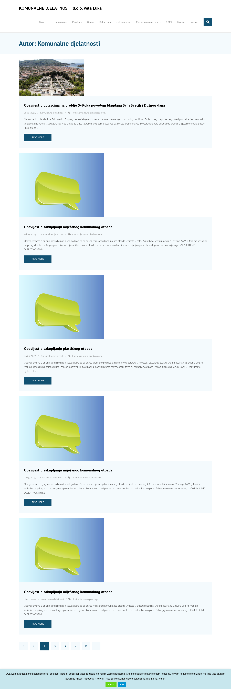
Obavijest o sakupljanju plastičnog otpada (58, 349)
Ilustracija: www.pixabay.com (87, 235)
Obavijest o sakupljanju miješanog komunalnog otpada (68, 228)
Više (122, 684)
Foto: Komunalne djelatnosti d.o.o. (89, 114)
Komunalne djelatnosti (51, 114)
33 (86, 647)
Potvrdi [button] (111, 684)
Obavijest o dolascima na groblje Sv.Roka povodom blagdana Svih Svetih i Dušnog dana (94, 106)
